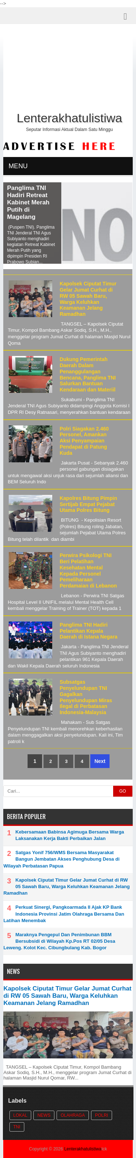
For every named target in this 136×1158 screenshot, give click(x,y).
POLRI (101, 1115)
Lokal (20, 1115)
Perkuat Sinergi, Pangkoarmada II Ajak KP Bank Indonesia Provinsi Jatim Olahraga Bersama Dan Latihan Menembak (63, 913)
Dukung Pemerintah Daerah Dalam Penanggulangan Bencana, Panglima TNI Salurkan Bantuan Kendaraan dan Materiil (87, 374)
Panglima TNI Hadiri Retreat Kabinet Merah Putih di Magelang (28, 202)
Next (99, 761)
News (43, 1115)
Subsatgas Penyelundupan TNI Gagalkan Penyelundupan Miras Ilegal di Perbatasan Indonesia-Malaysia (85, 697)
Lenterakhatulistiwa (83, 1148)
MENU (18, 166)
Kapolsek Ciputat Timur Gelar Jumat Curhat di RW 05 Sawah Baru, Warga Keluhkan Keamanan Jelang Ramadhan (87, 299)
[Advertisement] (68, 69)
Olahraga (73, 1115)
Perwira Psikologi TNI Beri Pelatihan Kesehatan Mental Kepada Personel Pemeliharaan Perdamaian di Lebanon (88, 570)
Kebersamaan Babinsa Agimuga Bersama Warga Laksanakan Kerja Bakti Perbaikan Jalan (70, 835)
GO (122, 791)
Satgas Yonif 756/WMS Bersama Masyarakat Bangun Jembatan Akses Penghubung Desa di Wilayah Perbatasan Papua (61, 859)
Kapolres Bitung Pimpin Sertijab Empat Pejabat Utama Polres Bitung (88, 504)
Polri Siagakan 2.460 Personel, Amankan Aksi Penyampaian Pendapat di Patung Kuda (83, 441)
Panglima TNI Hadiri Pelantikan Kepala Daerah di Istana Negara (88, 631)
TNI (16, 1126)
